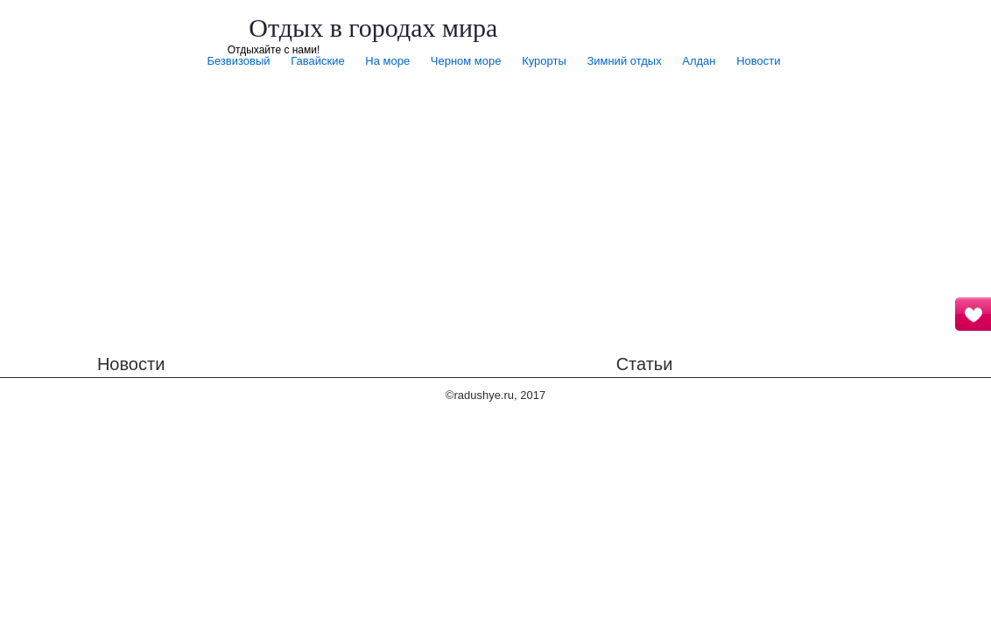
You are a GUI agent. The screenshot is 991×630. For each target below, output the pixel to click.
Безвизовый (238, 60)
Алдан (698, 60)
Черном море (466, 60)
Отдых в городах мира (373, 27)
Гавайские (317, 60)
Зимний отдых (624, 60)
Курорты (544, 60)
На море (387, 60)
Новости (758, 60)
